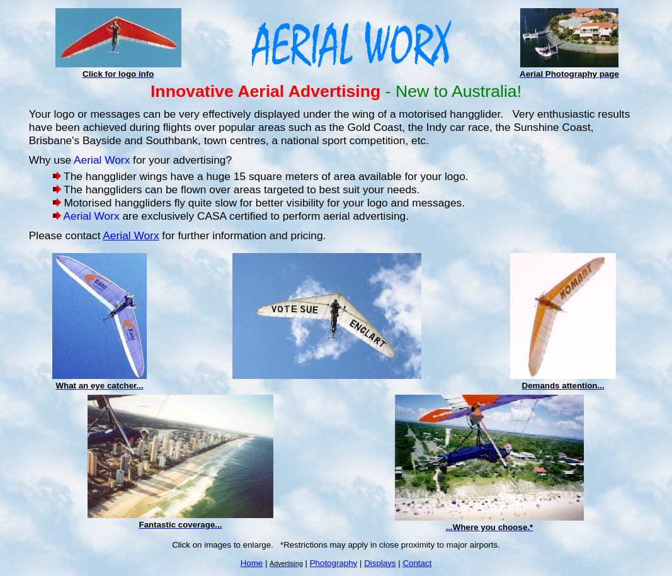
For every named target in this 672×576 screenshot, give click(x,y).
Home (252, 563)
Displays (380, 563)
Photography (334, 563)
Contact (416, 563)
